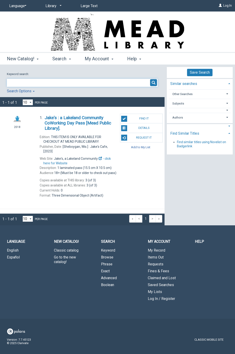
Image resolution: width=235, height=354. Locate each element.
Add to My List (140, 147)
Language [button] (16, 241)
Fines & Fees (158, 271)
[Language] (17, 6)
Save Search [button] (200, 72)
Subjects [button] (178, 103)
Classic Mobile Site (209, 339)
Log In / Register (161, 298)
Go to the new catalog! (65, 259)
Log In (227, 5)
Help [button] (134, 58)
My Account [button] (99, 58)
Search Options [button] (21, 91)
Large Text (89, 6)
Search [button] (61, 58)
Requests (155, 264)
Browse (107, 257)
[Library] (52, 6)
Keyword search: (18, 74)
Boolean (107, 285)
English (13, 250)
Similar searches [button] (183, 83)
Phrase (106, 264)
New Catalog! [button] (23, 58)
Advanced (109, 278)
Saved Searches (161, 285)
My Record (156, 250)
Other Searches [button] (182, 94)
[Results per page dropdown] (28, 102)
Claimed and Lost (162, 278)
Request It (136, 138)
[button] (200, 110)
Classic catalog (66, 250)
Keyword (108, 250)
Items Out (156, 257)
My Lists (155, 292)
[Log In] (220, 5)
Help (199, 241)
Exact (105, 271)
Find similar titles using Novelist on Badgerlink (201, 144)
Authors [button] (177, 117)
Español (13, 257)
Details (135, 128)
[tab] (200, 83)
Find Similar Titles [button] (184, 133)
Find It (135, 119)
